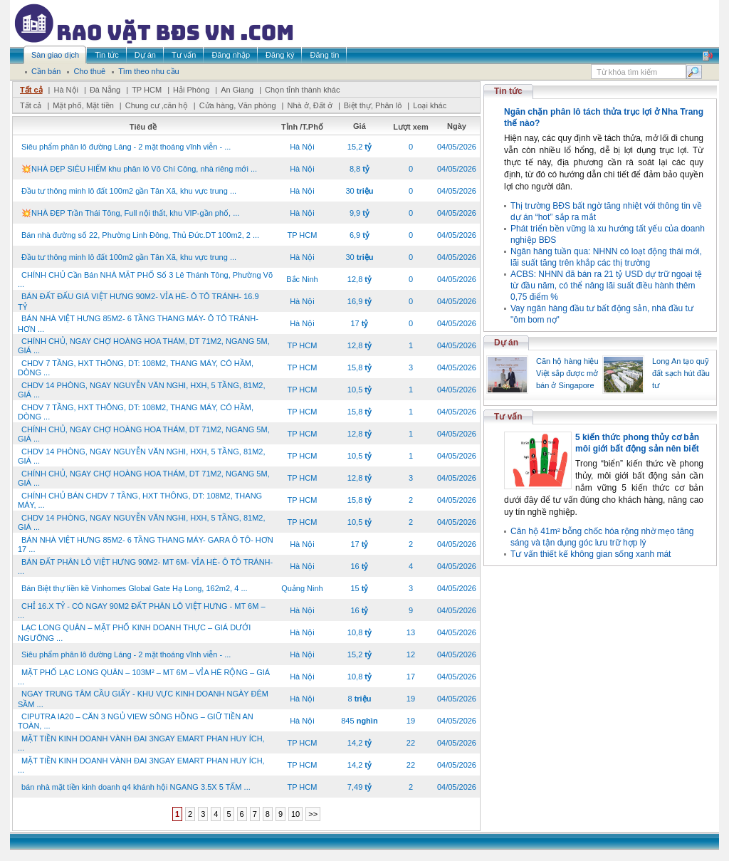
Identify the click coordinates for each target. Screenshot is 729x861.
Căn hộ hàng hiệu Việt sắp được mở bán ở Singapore (567, 373)
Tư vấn (508, 417)
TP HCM (147, 89)
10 (295, 814)
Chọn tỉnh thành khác (302, 89)
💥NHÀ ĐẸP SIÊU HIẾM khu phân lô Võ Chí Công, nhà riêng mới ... (139, 169)
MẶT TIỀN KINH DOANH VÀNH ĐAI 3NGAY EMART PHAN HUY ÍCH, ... (141, 743)
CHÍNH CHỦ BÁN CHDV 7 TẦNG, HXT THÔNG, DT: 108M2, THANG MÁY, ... (140, 500)
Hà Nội (65, 89)
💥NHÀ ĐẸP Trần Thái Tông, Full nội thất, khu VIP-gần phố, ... (130, 213)
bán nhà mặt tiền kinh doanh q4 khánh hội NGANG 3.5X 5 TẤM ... (136, 787)
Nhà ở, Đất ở (309, 105)
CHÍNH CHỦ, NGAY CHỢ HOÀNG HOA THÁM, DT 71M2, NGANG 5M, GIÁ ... (144, 346)
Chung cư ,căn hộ (156, 105)
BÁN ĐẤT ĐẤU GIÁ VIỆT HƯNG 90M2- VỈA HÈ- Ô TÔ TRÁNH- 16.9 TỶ (138, 301)
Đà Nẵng (105, 89)
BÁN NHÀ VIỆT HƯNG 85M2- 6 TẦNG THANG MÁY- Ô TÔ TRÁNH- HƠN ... (138, 323)
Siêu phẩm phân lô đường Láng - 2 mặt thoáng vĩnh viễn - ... (126, 146)
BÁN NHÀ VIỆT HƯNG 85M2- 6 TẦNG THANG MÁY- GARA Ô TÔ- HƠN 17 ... (145, 544)
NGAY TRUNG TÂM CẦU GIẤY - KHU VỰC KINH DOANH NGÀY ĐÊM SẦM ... (143, 699)
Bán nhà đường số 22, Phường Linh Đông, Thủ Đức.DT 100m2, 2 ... (140, 235)
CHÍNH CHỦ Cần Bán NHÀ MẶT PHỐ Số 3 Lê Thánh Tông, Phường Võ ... (145, 279)
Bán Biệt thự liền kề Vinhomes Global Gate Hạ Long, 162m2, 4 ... (134, 588)
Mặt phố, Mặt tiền (83, 105)
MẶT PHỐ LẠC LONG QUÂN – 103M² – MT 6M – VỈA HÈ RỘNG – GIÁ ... (144, 677)
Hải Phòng (191, 89)
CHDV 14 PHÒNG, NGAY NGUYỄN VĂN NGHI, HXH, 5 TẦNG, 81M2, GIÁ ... (141, 390)
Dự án (506, 343)
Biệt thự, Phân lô (373, 105)
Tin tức (508, 91)
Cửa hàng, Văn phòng (237, 105)
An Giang (237, 89)
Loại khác (429, 105)
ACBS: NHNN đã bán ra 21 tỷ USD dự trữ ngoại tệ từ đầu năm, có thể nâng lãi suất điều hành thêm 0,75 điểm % (606, 285)
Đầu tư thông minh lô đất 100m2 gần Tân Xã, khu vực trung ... (128, 191)
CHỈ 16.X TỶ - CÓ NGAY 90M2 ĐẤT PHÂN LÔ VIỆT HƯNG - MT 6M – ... (142, 611)
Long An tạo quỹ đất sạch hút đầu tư (681, 373)
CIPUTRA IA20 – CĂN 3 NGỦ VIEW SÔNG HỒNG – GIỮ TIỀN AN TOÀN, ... (135, 721)
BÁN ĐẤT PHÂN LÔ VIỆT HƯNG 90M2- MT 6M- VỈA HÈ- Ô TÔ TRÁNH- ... (145, 566)
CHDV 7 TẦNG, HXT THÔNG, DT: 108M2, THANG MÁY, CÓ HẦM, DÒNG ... (135, 368)
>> (313, 814)
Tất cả (31, 89)
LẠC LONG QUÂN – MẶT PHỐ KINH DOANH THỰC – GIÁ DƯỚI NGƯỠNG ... (134, 632)
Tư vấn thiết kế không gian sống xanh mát (590, 554)
